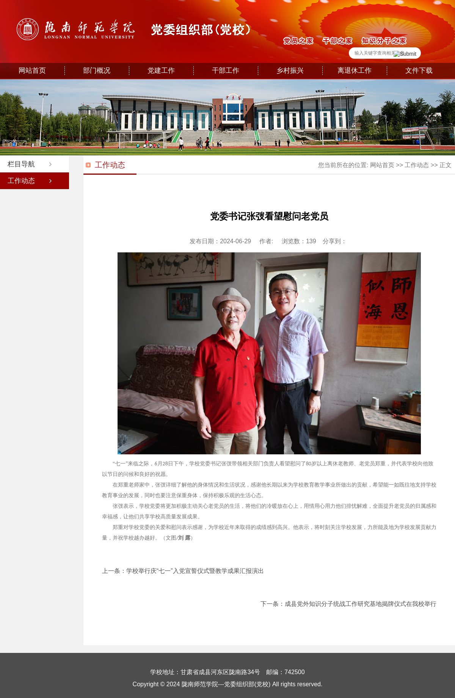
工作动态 (21, 181)
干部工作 (225, 70)
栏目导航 (21, 164)
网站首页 (32, 70)
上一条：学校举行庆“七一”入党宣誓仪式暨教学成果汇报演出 (183, 571)
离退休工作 (354, 70)
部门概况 (96, 70)
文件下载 (419, 70)
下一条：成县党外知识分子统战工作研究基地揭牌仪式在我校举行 (348, 604)
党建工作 (161, 70)
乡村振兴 (290, 70)
